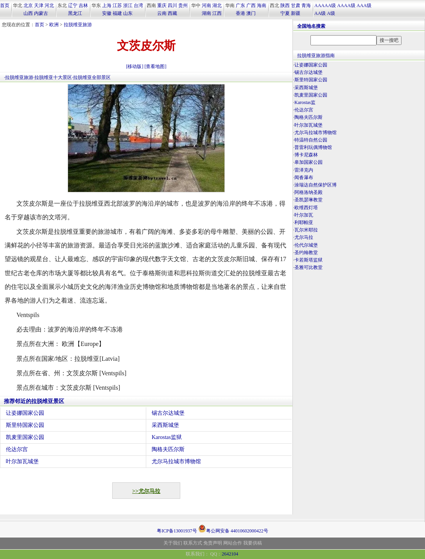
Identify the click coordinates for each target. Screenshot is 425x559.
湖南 (206, 13)
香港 (240, 13)
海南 (261, 5)
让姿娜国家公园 (25, 413)
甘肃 (295, 5)
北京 (28, 5)
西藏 (172, 13)
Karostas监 (305, 102)
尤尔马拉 (303, 237)
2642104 (230, 554)
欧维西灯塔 (306, 207)
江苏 (117, 5)
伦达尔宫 (17, 449)
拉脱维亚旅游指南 (316, 55)
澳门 (251, 13)
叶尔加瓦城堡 (22, 461)
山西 (28, 13)
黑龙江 (75, 13)
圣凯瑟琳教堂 (308, 199)
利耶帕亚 (303, 222)
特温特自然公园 (310, 140)
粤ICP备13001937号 (177, 531)
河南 (206, 5)
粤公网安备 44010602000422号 (233, 528)
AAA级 (364, 5)
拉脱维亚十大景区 (53, 77)
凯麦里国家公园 (25, 437)
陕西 (285, 5)
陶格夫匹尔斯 (168, 449)
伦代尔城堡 (306, 245)
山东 (128, 13)
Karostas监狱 (167, 437)
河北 (49, 5)
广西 (251, 5)
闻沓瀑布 (303, 177)
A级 (331, 13)
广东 (240, 5)
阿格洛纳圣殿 (308, 192)
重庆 (162, 5)
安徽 (106, 13)
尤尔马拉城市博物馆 (176, 461)
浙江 (128, 5)
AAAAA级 (325, 5)
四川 (172, 5)
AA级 (320, 13)
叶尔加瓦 (303, 215)
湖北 (217, 5)
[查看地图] (156, 66)
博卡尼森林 (306, 155)
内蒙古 (41, 13)
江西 (217, 13)
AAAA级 (346, 5)
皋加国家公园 (308, 162)
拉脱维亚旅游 (78, 24)
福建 (117, 13)
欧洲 (54, 24)
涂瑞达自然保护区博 (315, 185)
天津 (38, 5)
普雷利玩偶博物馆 (313, 147)
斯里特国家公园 (25, 425)
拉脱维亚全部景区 (92, 77)
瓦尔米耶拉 (306, 230)
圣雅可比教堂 (308, 267)
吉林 (83, 5)
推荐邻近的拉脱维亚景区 (34, 401)
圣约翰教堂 (306, 252)
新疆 (295, 13)
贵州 (183, 5)
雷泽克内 (303, 170)
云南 (162, 13)
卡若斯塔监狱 (308, 260)
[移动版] (134, 66)
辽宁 (72, 5)
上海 (106, 5)
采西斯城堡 (165, 425)
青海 (306, 5)
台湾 (138, 5)
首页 (4, 5)
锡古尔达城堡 (168, 413)
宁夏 (285, 13)
